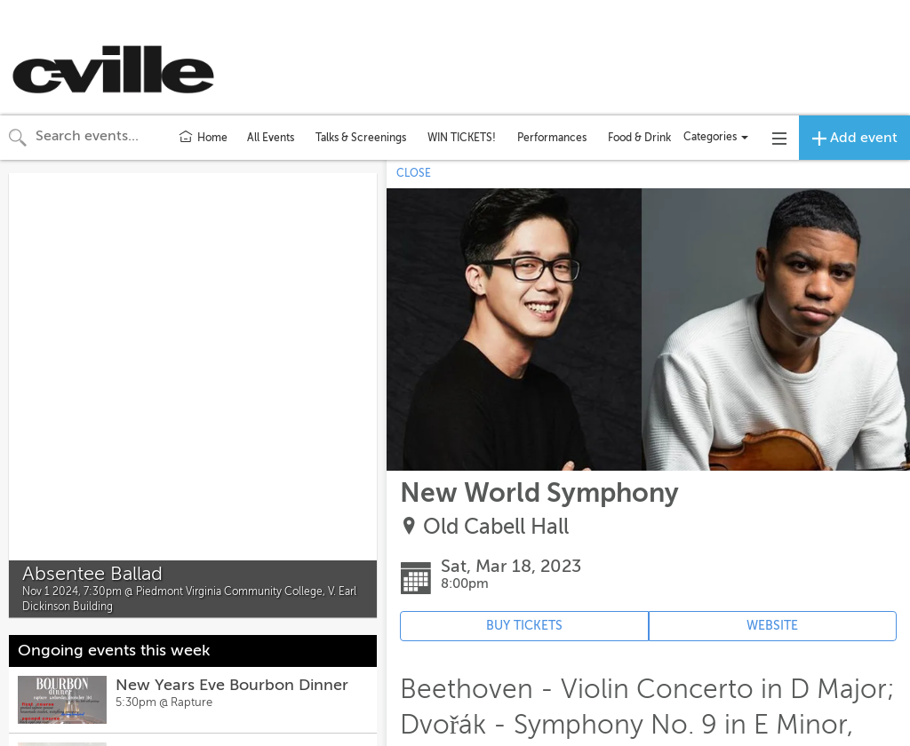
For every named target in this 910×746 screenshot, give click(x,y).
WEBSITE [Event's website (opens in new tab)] (772, 625)
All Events (270, 137)
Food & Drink (639, 137)
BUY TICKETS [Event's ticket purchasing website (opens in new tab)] (524, 625)
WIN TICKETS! (461, 137)
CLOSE (413, 173)
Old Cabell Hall (496, 527)
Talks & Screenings (360, 137)
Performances (552, 137)
